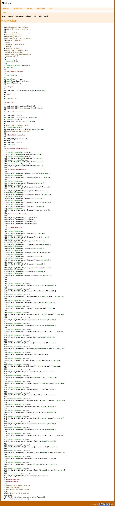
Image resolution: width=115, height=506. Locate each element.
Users (3, 16)
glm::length (8, 495)
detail (46, 16)
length (38, 91)
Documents (19, 16)
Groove (10, 16)
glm (35, 16)
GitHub (28, 16)
